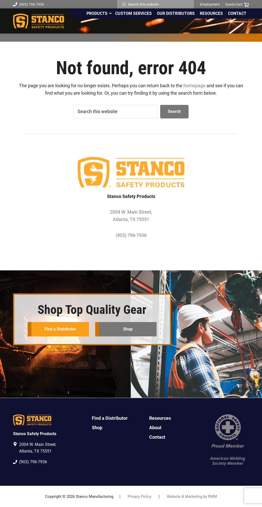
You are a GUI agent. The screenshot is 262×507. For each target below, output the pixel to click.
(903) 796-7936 (28, 4)
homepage (194, 85)
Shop (128, 329)
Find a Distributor (60, 329)
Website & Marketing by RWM (192, 496)
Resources (160, 418)
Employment (210, 4)
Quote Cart (237, 4)
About (155, 427)
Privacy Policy (139, 496)
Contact (157, 437)
